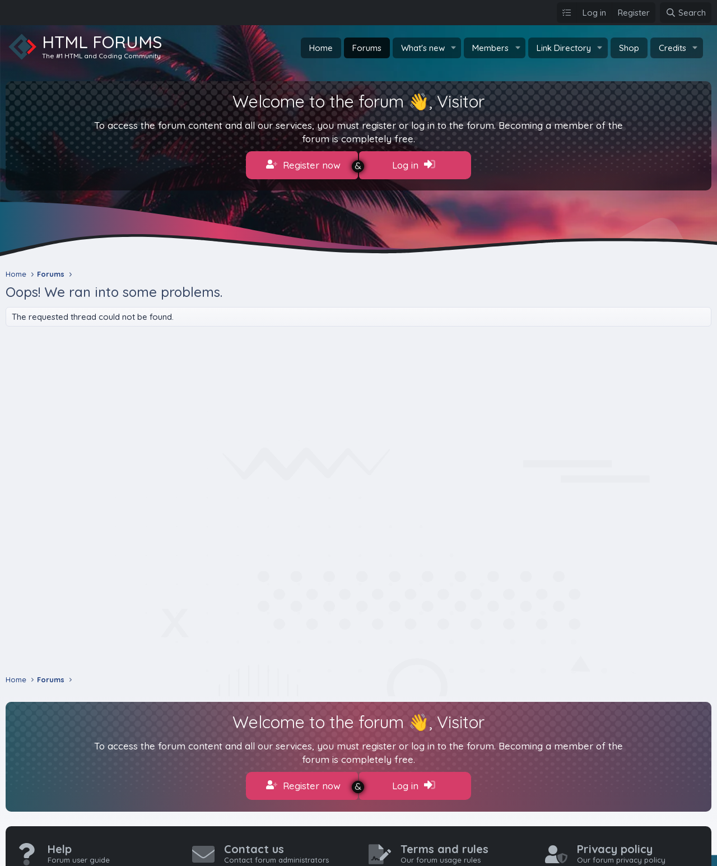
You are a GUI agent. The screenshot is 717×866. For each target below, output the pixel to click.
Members (490, 48)
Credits (672, 48)
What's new (423, 48)
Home (321, 48)
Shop (629, 48)
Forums (366, 48)
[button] (453, 48)
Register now (303, 165)
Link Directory (564, 48)
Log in (413, 165)
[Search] (685, 12)
